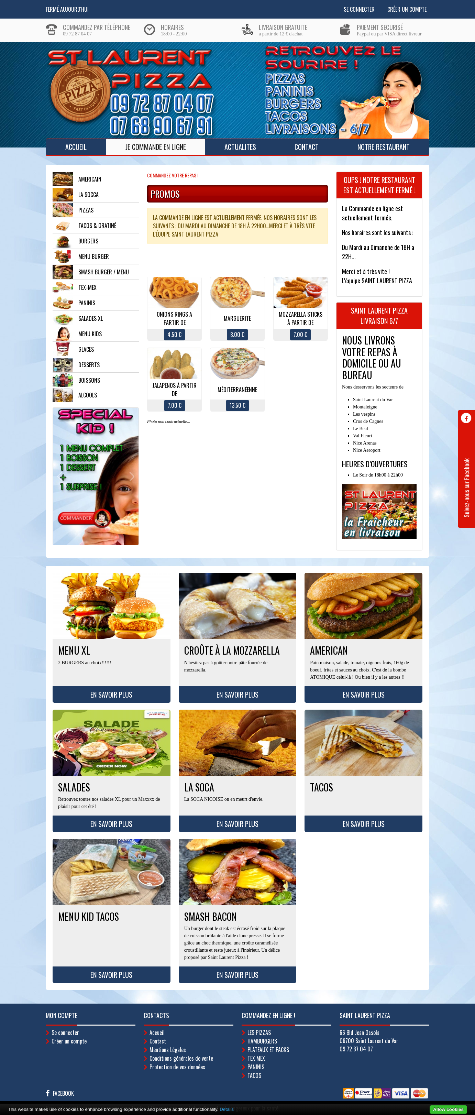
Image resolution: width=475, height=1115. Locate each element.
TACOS (254, 1075)
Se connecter (359, 9)
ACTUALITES (240, 147)
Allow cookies (448, 1109)
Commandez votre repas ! (172, 175)
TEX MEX (256, 1058)
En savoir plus (111, 694)
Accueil (76, 147)
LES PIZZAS (259, 1032)
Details (227, 1109)
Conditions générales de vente (181, 1058)
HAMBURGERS (262, 1041)
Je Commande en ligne (155, 147)
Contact (307, 147)
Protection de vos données (177, 1067)
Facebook (63, 1093)
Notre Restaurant (383, 147)
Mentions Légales (168, 1050)
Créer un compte (407, 9)
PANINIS (255, 1067)
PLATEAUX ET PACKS (268, 1050)
